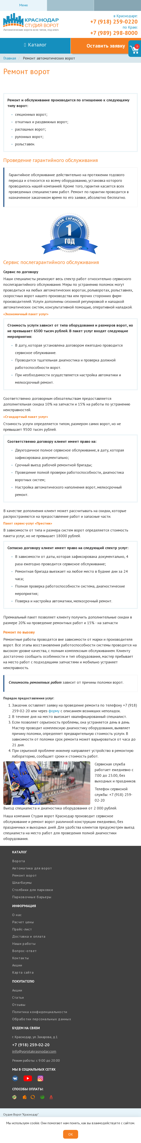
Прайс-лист (22, 929)
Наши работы (24, 943)
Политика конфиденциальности (39, 1012)
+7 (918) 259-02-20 (31, 1044)
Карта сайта (23, 972)
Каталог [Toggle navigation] (35, 44)
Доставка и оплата (29, 936)
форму (54, 710)
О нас (17, 915)
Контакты (20, 958)
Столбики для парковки (32, 889)
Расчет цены (23, 922)
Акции (17, 965)
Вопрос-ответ (24, 951)
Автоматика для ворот (32, 868)
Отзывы (19, 1004)
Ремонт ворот (24, 875)
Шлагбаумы (22, 882)
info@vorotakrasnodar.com (34, 1051)
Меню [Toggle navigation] (23, 5)
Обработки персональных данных (41, 1019)
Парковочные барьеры (31, 897)
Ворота (18, 861)
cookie (34, 1123)
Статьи (18, 997)
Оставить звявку (106, 45)
